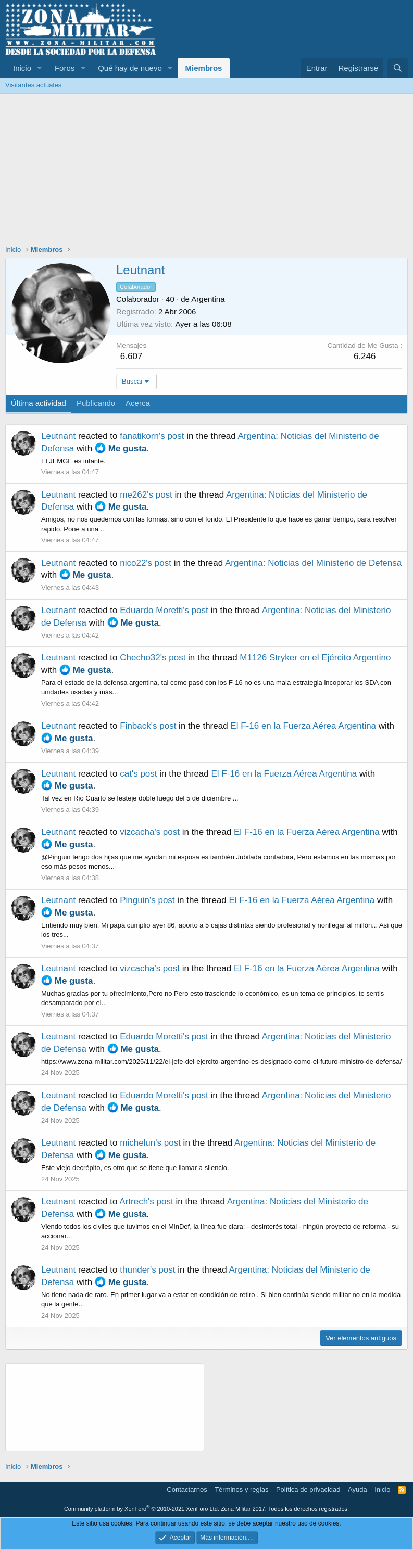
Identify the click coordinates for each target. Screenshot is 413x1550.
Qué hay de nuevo (130, 67)
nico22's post (145, 563)
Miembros (203, 67)
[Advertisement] (206, 172)
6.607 (131, 356)
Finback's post (148, 726)
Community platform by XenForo (141, 1509)
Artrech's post (146, 1201)
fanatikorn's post (152, 436)
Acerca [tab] (138, 403)
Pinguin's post (147, 900)
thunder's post (147, 1270)
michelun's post (150, 1143)
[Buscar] (397, 68)
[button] (39, 68)
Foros (64, 67)
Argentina (207, 299)
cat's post (138, 774)
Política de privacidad (308, 1489)
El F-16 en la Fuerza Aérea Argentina (303, 726)
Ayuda (357, 1489)
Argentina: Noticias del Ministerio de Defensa (313, 563)
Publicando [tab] (96, 403)
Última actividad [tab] (38, 403)
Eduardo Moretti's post (164, 610)
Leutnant (58, 436)
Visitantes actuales (33, 85)
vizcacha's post (150, 832)
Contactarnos (187, 1489)
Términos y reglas (241, 1489)
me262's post (146, 495)
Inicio (22, 67)
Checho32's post (152, 658)
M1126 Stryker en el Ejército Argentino (315, 658)
